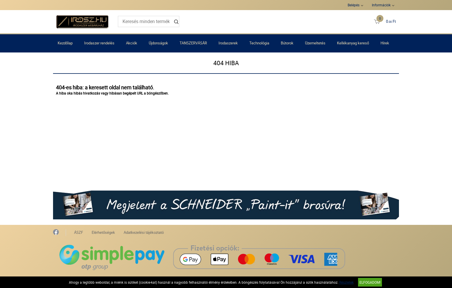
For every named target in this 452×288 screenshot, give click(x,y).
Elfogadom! (370, 282)
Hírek (385, 43)
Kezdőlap (65, 43)
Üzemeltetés (315, 43)
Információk (381, 5)
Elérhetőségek (103, 232)
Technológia (259, 43)
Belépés (353, 5)
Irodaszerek (228, 43)
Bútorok (287, 43)
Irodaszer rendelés (99, 43)
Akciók (131, 43)
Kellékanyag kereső (353, 43)
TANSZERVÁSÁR (193, 43)
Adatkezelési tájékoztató (144, 232)
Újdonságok (158, 43)
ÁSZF (78, 232)
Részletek (346, 282)
